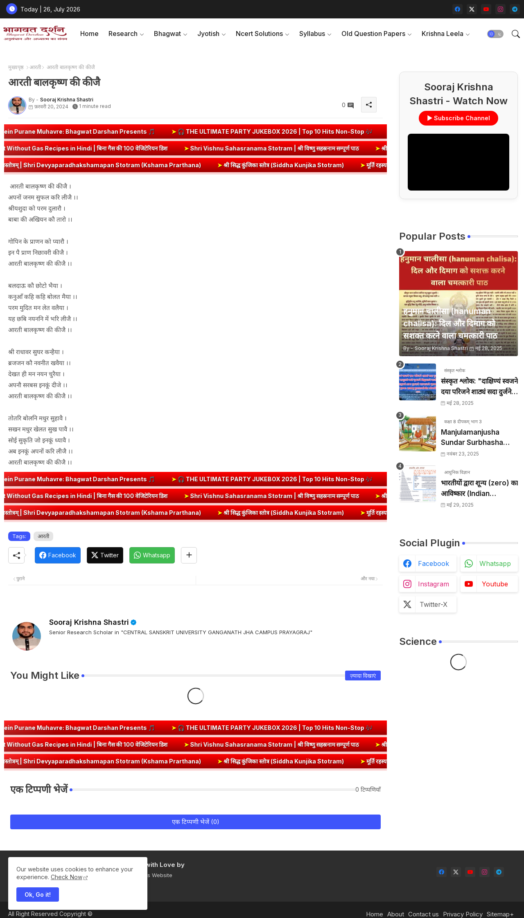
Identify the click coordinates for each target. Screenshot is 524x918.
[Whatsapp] (152, 555)
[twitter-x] (472, 9)
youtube (495, 584)
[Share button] (189, 555)
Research (123, 33)
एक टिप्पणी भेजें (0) (195, 822)
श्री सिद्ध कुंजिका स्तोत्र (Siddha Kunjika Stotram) (296, 165)
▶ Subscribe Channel (458, 117)
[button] (495, 34)
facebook (433, 563)
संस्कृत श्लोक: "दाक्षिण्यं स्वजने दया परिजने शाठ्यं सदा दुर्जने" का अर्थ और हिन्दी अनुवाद (479, 387)
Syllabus (312, 33)
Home (89, 33)
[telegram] (515, 9)
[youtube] (486, 9)
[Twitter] (105, 555)
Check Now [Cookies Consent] (66, 876)
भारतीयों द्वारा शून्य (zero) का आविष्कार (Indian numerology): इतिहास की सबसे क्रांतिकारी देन (479, 489)
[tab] (89, 33)
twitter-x (433, 604)
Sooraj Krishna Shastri (89, 622)
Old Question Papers (373, 33)
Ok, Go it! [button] (38, 894)
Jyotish (208, 33)
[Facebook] (58, 555)
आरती (35, 67)
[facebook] (457, 9)
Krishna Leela (442, 33)
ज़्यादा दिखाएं (363, 675)
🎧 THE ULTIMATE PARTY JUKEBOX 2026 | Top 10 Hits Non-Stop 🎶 (289, 131)
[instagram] (500, 9)
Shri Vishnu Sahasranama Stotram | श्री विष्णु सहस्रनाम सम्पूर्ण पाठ (255, 148)
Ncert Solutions (259, 33)
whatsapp (495, 563)
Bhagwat (167, 33)
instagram (433, 584)
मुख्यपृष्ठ (16, 67)
